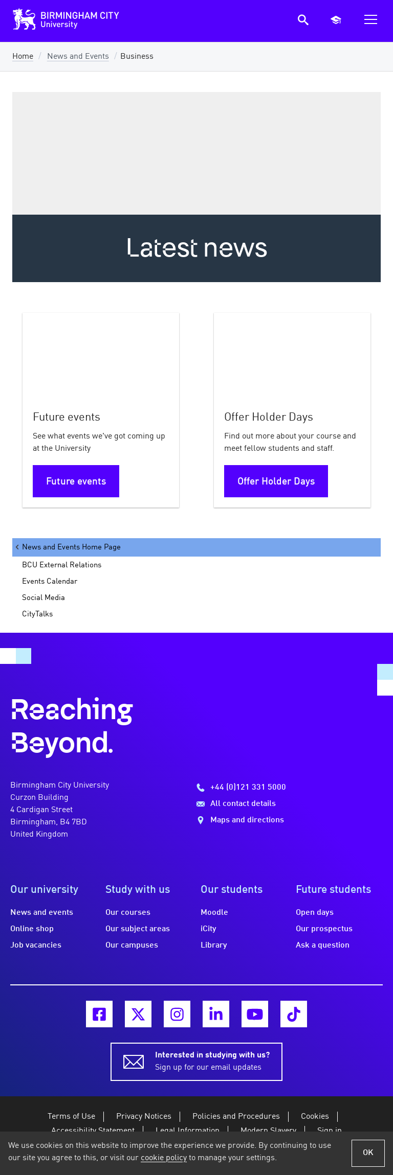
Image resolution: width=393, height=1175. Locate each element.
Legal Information (188, 1131)
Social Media (43, 598)
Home (22, 57)
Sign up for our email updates (212, 1060)
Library (214, 945)
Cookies (315, 1117)
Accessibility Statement (93, 1131)
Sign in (329, 1131)
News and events (41, 913)
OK (368, 1153)
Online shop (32, 929)
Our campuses (131, 945)
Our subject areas (137, 929)
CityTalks (37, 614)
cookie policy (164, 1158)
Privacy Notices (143, 1117)
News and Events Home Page (67, 547)
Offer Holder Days (276, 482)
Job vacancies (35, 945)
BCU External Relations (61, 565)
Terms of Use (71, 1117)
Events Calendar (49, 582)
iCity (208, 929)
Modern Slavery (268, 1131)
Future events (76, 482)
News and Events (78, 57)
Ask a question (323, 945)
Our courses (127, 913)
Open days (315, 913)
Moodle (214, 913)
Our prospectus (324, 929)
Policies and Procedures (236, 1117)
